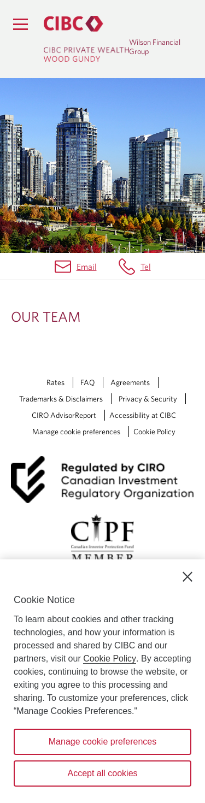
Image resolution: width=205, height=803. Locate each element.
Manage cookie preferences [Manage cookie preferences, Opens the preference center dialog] (102, 741)
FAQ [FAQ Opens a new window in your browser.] (87, 382)
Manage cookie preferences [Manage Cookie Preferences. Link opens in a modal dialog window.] (76, 431)
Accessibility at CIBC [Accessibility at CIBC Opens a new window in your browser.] (142, 415)
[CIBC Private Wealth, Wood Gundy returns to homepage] (86, 39)
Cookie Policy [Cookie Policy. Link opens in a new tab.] (154, 431)
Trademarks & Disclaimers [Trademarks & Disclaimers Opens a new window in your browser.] (61, 398)
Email (87, 266)
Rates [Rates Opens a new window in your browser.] (55, 382)
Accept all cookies (102, 773)
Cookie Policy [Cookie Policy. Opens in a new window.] (109, 658)
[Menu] (20, 24)
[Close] (187, 576)
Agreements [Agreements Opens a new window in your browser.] (130, 382)
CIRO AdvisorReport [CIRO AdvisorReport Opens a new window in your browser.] (64, 415)
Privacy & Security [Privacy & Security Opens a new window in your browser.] (148, 398)
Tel (145, 266)
